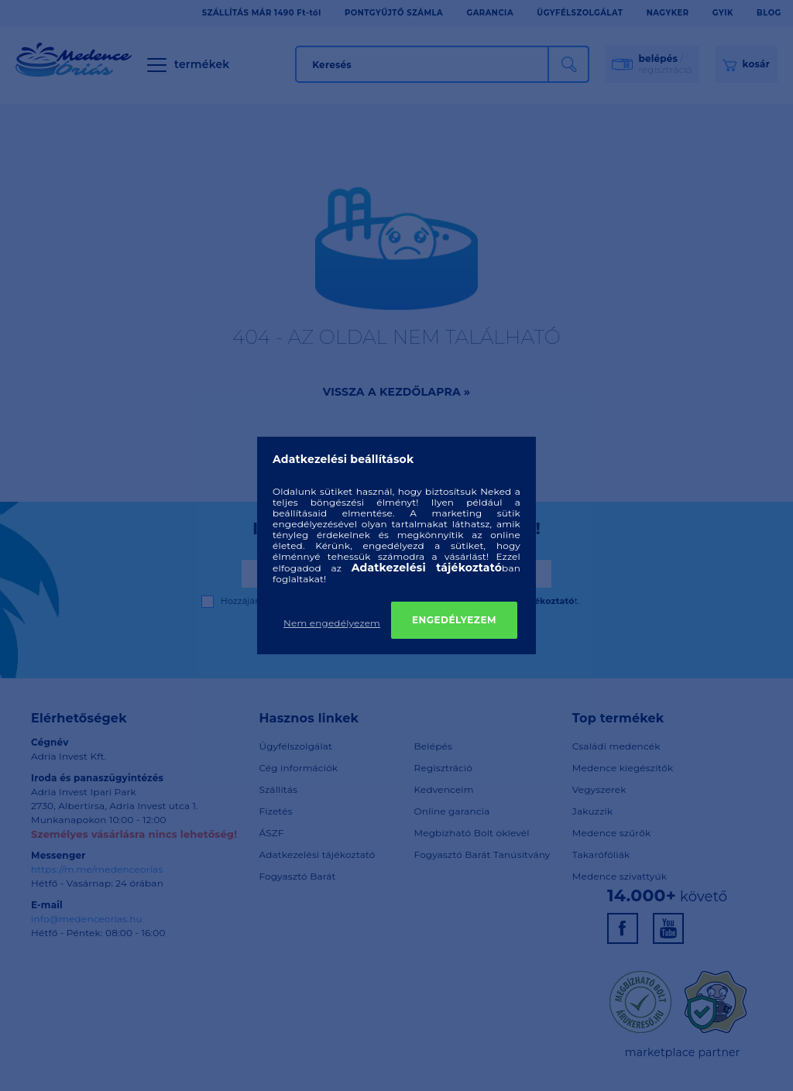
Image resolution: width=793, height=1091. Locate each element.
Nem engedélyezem (331, 623)
